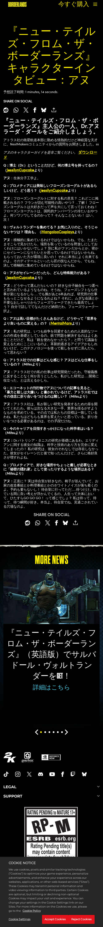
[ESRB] (51, 834)
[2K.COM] (9, 757)
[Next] (66, 732)
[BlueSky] (43, 110)
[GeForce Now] (51, 757)
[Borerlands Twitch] (73, 774)
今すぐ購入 (73, 4)
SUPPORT (51, 796)
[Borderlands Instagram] (18, 774)
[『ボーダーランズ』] (17, 4)
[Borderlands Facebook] (62, 774)
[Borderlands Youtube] (52, 774)
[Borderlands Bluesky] (84, 774)
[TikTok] (6, 774)
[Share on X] (26, 110)
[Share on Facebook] (34, 110)
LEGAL (51, 786)
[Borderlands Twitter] (29, 774)
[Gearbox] (28, 757)
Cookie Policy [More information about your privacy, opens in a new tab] (31, 916)
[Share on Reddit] (5, 110)
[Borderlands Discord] (40, 774)
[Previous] (36, 732)
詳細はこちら (51, 687)
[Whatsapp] (15, 110)
